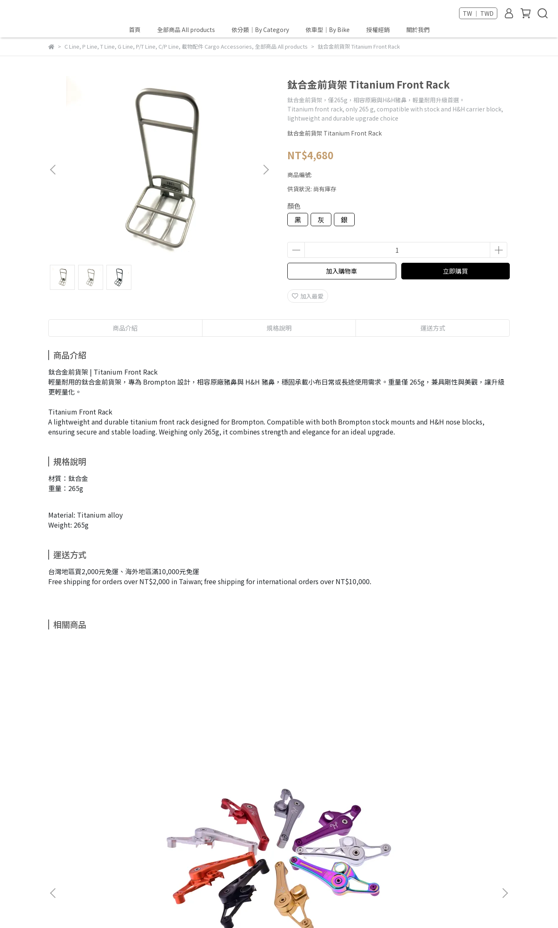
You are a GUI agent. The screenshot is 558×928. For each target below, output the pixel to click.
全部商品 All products (186, 29)
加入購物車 (341, 271)
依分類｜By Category (260, 29)
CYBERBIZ (285, 907)
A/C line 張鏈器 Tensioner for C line (111, 748)
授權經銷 (378, 29)
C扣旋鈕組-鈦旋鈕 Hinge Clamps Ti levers (335, 748)
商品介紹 (125, 327)
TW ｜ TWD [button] (478, 13)
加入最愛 (307, 296)
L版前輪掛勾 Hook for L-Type (447, 744)
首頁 (135, 29)
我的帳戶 (93, 828)
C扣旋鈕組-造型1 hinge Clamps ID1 (222, 748)
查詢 (159, 828)
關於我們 (418, 29)
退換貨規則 (129, 828)
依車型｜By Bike (328, 29)
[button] (266, 170)
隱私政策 (187, 828)
